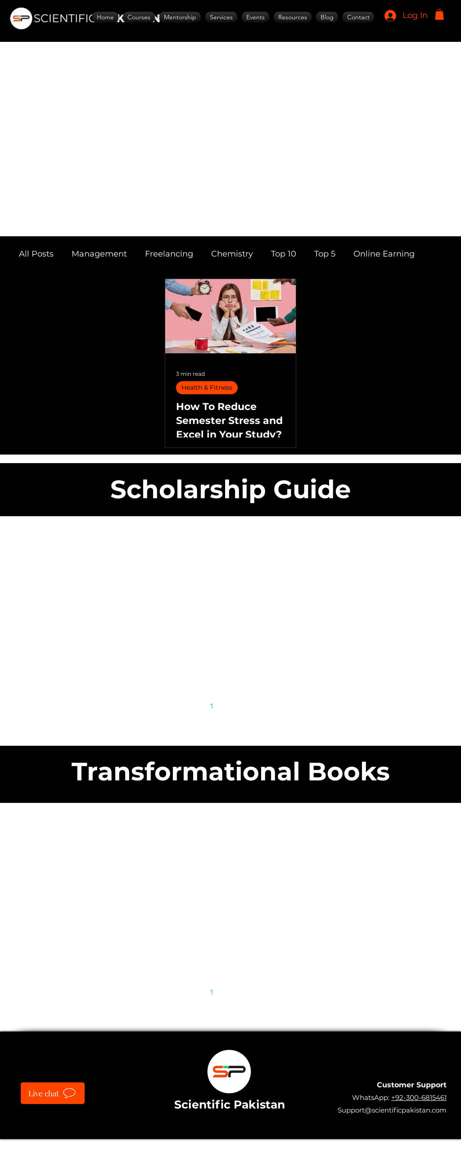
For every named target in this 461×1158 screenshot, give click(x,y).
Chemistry (232, 254)
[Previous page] (193, 706)
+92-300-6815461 (419, 1097)
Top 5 (324, 254)
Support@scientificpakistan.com (392, 1110)
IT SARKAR (294, 1144)
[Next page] (268, 706)
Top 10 (283, 254)
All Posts (36, 254)
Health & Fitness (206, 387)
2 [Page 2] (231, 705)
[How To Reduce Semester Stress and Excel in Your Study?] (230, 316)
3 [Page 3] (250, 705)
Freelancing (169, 254)
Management (99, 254)
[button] (439, 14)
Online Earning (384, 254)
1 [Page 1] (212, 705)
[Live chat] (53, 1093)
